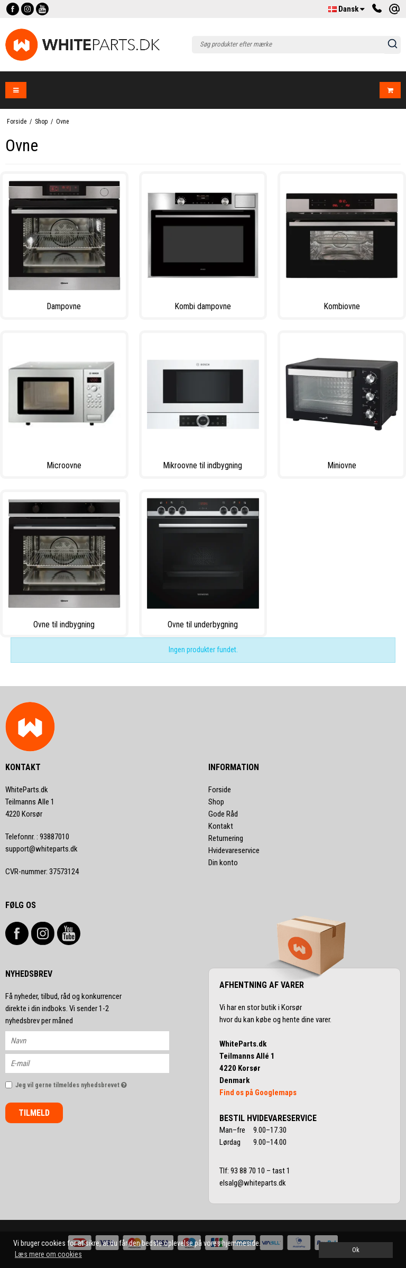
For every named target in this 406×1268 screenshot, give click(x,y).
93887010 (37, 836)
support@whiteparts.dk (41, 849)
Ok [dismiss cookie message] (355, 1250)
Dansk (346, 9)
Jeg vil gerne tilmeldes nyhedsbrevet (92, 1083)
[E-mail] (96, 1063)
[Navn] (96, 1040)
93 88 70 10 (248, 1171)
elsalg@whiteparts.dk (253, 1183)
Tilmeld (34, 1113)
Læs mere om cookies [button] (48, 1254)
